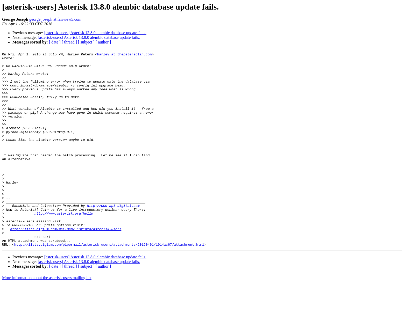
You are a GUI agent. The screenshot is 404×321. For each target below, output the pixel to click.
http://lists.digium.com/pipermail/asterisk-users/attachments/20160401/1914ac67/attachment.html (109, 283)
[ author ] (103, 42)
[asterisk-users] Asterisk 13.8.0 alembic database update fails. (95, 33)
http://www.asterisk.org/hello (63, 246)
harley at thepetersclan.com (124, 55)
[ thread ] (69, 42)
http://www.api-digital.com (113, 236)
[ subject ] (86, 42)
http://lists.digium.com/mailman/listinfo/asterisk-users (65, 264)
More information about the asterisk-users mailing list (46, 316)
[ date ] (55, 42)
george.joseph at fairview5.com (55, 19)
